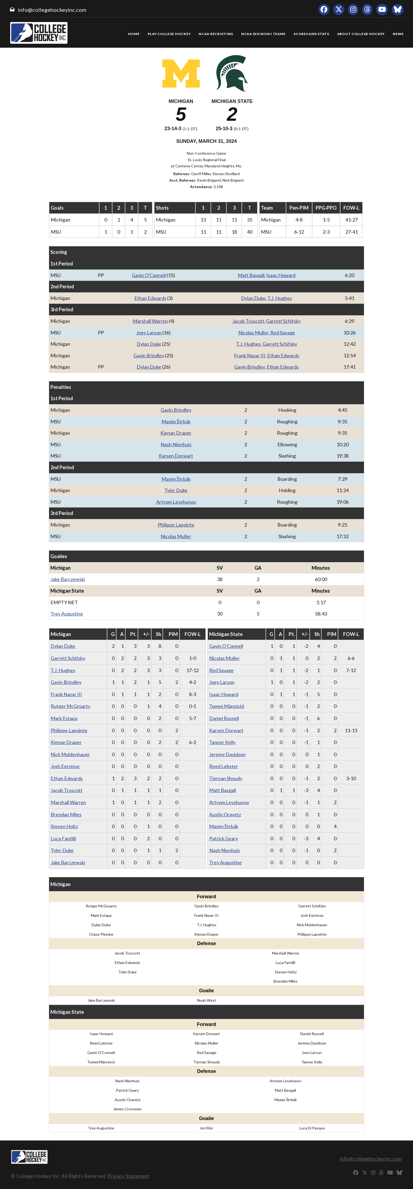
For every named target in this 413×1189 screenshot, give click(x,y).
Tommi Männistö (226, 706)
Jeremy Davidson (227, 754)
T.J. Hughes (279, 298)
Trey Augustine (66, 614)
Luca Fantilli (63, 838)
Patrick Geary (223, 838)
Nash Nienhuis (176, 444)
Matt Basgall (251, 275)
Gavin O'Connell (149, 275)
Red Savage (282, 333)
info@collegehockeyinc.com (52, 9)
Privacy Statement (128, 1176)
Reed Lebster (223, 766)
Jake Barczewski (67, 579)
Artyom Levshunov (176, 502)
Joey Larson (148, 333)
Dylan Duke (253, 298)
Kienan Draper (175, 433)
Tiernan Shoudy (225, 778)
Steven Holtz (64, 826)
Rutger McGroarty (70, 706)
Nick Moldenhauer (70, 754)
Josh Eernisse (65, 766)
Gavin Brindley (148, 355)
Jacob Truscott (248, 321)
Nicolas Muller (253, 333)
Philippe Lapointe (176, 525)
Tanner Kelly (222, 742)
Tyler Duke (175, 490)
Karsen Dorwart (176, 456)
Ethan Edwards (150, 298)
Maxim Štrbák (176, 421)
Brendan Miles (66, 814)
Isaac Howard (280, 275)
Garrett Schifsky (283, 321)
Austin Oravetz (225, 814)
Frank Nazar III (249, 355)
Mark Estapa (64, 718)
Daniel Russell (224, 718)
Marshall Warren (150, 321)
